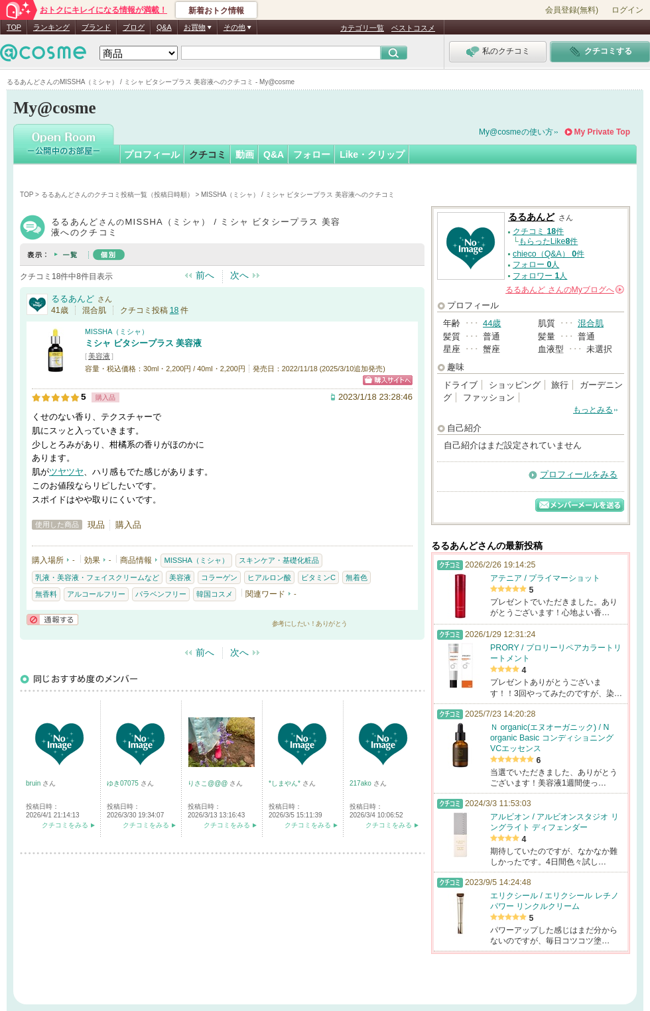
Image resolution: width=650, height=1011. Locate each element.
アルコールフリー (96, 594)
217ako (361, 783)
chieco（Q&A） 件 (548, 254)
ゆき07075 (124, 783)
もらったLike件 (548, 241)
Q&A (164, 27)
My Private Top (602, 132)
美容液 (99, 356)
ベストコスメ (413, 28)
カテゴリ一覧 (362, 28)
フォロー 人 (536, 264)
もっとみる (593, 409)
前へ (205, 275)
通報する (52, 619)
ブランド (96, 27)
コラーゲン (219, 577)
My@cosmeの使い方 (516, 132)
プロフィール (152, 154)
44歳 (492, 323)
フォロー (311, 154)
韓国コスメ (214, 594)
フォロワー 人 (540, 275)
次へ (239, 275)
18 (174, 310)
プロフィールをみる (579, 474)
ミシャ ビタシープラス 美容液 (143, 343)
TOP (14, 27)
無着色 (356, 577)
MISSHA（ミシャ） (117, 331)
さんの (564, 289)
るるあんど (72, 299)
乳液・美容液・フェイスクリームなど (97, 577)
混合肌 (591, 323)
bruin (34, 783)
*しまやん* (285, 783)
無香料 (46, 594)
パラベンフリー (160, 594)
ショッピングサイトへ (388, 380)
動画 (244, 154)
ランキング (51, 27)
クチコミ (207, 154)
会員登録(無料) (571, 10)
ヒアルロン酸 (269, 577)
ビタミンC (318, 577)
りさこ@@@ (208, 783)
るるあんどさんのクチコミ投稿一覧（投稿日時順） (117, 194)
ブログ (134, 27)
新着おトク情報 (216, 10)
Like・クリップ (372, 154)
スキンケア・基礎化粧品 (279, 560)
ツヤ (57, 472)
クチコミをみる (65, 825)
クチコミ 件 (538, 231)
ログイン (627, 10)
